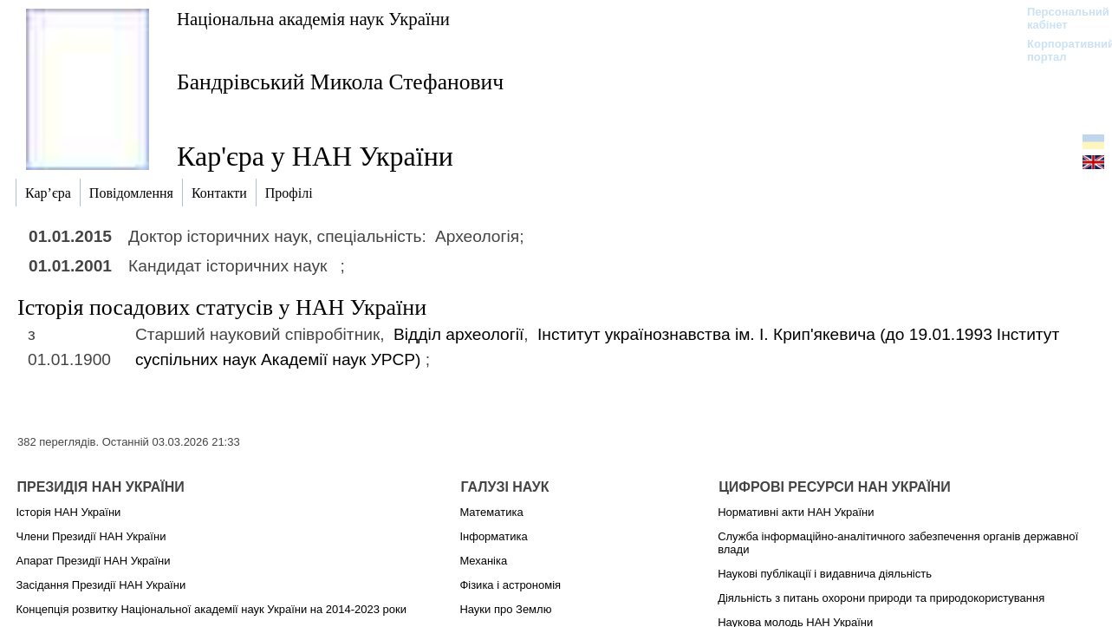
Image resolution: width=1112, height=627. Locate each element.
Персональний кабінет (1059, 18)
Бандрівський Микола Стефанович (340, 82)
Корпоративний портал (1059, 50)
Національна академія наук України (313, 19)
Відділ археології (458, 334)
